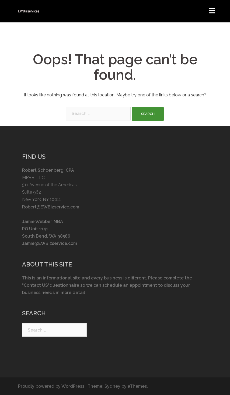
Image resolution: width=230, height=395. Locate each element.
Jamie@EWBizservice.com (49, 243)
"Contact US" (36, 285)
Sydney (112, 386)
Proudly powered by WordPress (51, 386)
